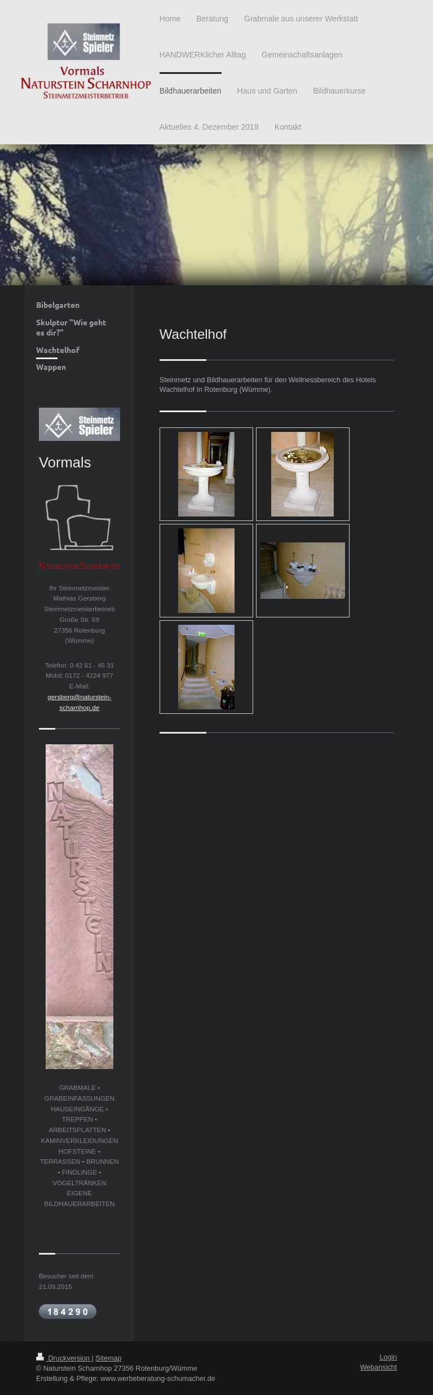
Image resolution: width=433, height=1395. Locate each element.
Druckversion (63, 1358)
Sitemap (108, 1358)
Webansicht (378, 1367)
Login (388, 1357)
